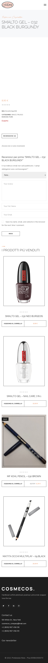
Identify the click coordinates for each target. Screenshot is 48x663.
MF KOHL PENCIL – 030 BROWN (24, 476)
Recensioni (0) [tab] (9, 136)
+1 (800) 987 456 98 (10, 627)
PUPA (11, 117)
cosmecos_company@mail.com (14, 623)
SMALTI (13, 114)
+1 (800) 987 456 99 (10, 631)
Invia (11, 233)
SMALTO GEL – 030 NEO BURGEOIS (24, 316)
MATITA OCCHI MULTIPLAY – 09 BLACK (24, 556)
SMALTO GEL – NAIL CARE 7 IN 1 (24, 396)
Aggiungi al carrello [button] (13, 323)
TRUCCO (20, 114)
